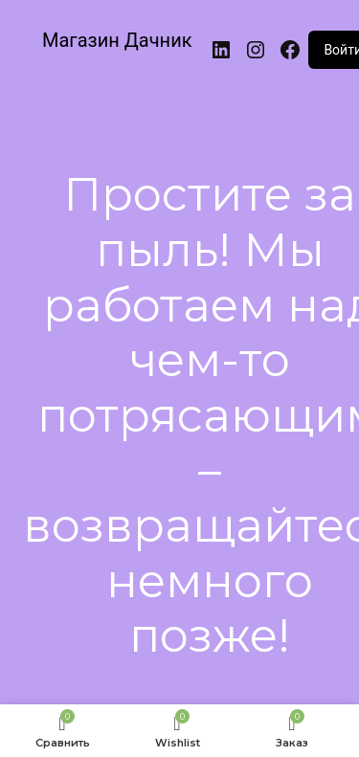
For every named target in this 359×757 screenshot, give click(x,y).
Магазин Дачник (117, 40)
